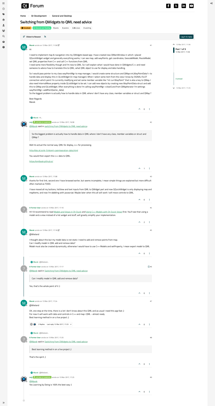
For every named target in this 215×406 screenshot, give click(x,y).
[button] (3, 403)
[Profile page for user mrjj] (24, 124)
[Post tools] (149, 109)
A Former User (35, 207)
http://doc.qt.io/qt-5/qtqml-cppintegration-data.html (53, 150)
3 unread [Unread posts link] (179, 78)
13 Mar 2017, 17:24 (49, 301)
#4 (151, 207)
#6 (151, 266)
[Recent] (3, 9)
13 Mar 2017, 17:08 (49, 176)
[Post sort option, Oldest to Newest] (32, 37)
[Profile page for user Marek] (24, 47)
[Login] (211, 3)
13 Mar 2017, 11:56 (49, 45)
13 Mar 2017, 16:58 (66, 122)
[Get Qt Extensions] (3, 41)
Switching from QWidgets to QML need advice (66, 270)
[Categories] (3, 3)
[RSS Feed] (45, 37)
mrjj (30, 122)
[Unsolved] (3, 47)
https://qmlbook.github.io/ (41, 161)
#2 (151, 122)
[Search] (3, 36)
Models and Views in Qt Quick (67, 211)
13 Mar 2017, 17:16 (49, 230)
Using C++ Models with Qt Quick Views (104, 211)
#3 (151, 176)
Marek (31, 45)
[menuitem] (211, 3)
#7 (151, 301)
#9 (151, 377)
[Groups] (3, 31)
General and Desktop (42, 28)
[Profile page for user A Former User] (24, 209)
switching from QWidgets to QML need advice (66, 126)
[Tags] (3, 14)
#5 (151, 230)
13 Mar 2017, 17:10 (56, 207)
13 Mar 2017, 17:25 (56, 337)
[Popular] (3, 20)
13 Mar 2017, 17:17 (56, 266)
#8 (151, 337)
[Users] (3, 25)
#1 (151, 45)
